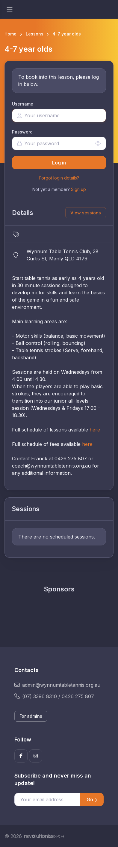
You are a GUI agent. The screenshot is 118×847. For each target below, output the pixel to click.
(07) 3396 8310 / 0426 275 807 (54, 696)
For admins (30, 716)
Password (22, 131)
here (95, 430)
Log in (59, 163)
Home (10, 33)
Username (22, 103)
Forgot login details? (59, 177)
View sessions (85, 212)
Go (92, 799)
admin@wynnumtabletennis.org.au (57, 685)
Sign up (78, 189)
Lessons (34, 33)
